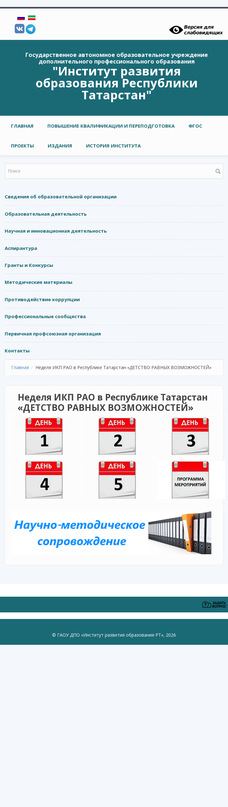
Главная (22, 126)
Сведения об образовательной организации (61, 196)
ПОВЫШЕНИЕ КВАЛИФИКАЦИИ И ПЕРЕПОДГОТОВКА (111, 126)
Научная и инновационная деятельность (56, 231)
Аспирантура (21, 248)
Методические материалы (38, 282)
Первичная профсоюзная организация (53, 333)
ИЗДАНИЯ (60, 145)
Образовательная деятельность (46, 214)
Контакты (17, 350)
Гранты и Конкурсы (29, 265)
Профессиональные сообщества (45, 316)
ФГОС (195, 126)
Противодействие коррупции (42, 299)
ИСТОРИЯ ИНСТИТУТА (113, 145)
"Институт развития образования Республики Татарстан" (116, 83)
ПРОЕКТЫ (22, 145)
